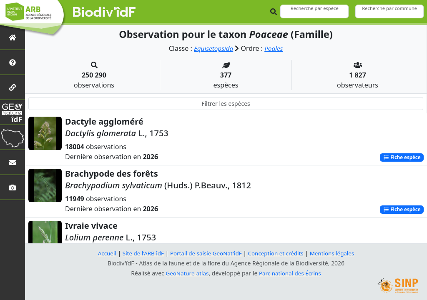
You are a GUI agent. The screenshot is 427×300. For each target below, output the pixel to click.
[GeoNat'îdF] (12, 112)
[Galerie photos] (12, 187)
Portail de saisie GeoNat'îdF (205, 253)
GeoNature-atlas (185, 273)
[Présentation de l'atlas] (12, 62)
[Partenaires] (12, 87)
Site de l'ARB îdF (139, 253)
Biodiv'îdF (104, 12)
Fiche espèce (400, 157)
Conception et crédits (277, 253)
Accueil (102, 253)
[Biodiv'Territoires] (12, 137)
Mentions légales (336, 253)
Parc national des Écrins (291, 273)
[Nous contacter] (12, 162)
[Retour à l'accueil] (12, 37)
